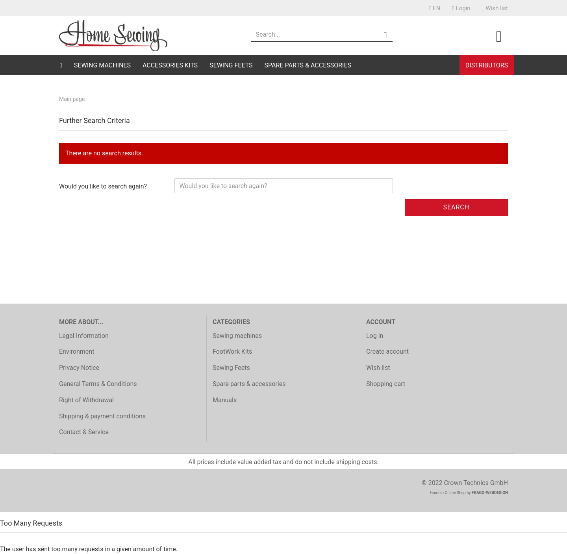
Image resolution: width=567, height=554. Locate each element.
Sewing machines (102, 65)
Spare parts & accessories (308, 65)
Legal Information (84, 335)
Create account (387, 351)
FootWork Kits (232, 351)
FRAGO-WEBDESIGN (490, 493)
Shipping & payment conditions (102, 416)
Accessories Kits (170, 65)
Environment (76, 351)
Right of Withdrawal (86, 400)
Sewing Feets (231, 65)
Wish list (495, 8)
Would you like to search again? (103, 186)
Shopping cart (385, 384)
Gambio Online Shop (448, 493)
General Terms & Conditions (98, 384)
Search (456, 207)
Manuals (225, 400)
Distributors (486, 65)
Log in (374, 335)
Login (461, 8)
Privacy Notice (79, 367)
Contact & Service (84, 432)
